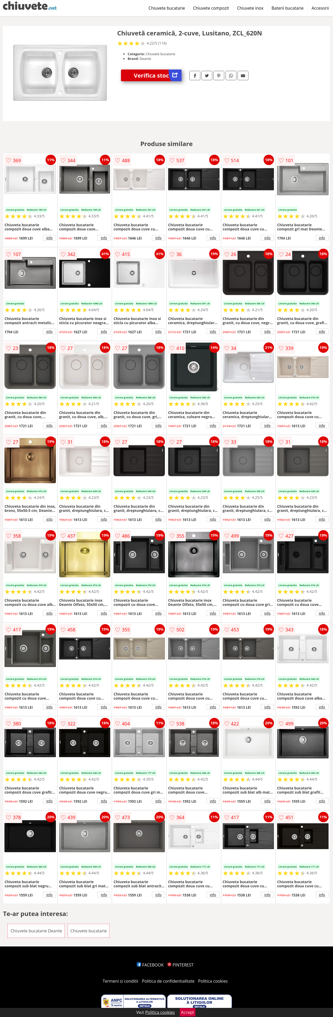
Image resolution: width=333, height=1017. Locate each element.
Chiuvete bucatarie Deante (36, 931)
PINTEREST (180, 965)
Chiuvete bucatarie (167, 8)
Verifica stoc (158, 75)
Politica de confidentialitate (168, 981)
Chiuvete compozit (211, 8)
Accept (187, 1012)
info (49, 237)
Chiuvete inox (250, 8)
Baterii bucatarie (288, 8)
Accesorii (320, 8)
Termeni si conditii (120, 981)
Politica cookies (213, 981)
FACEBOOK (150, 965)
